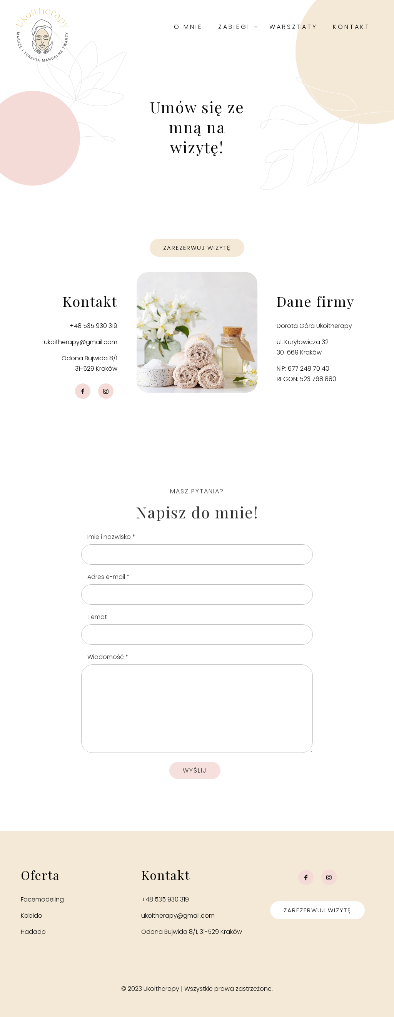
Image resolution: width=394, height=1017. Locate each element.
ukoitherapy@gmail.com (80, 342)
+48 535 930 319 (93, 325)
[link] (197, 332)
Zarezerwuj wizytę (317, 910)
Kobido (31, 915)
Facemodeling (42, 899)
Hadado (33, 931)
